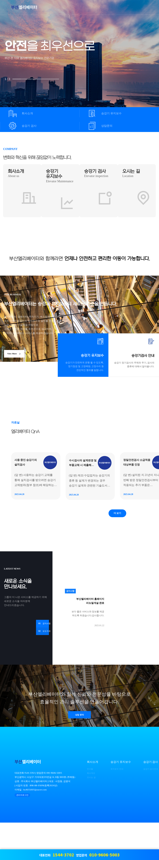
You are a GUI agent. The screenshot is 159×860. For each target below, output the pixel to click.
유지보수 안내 (114, 806)
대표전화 (56, 855)
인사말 (87, 806)
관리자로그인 (22, 832)
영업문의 (98, 855)
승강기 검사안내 (148, 806)
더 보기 (117, 550)
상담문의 (106, 125)
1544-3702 (30, 810)
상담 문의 (79, 753)
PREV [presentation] (13, 66)
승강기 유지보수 (111, 113)
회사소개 (27, 113)
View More (16, 358)
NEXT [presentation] (146, 66)
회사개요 (88, 810)
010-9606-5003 (54, 810)
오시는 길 (89, 814)
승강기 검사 (29, 125)
